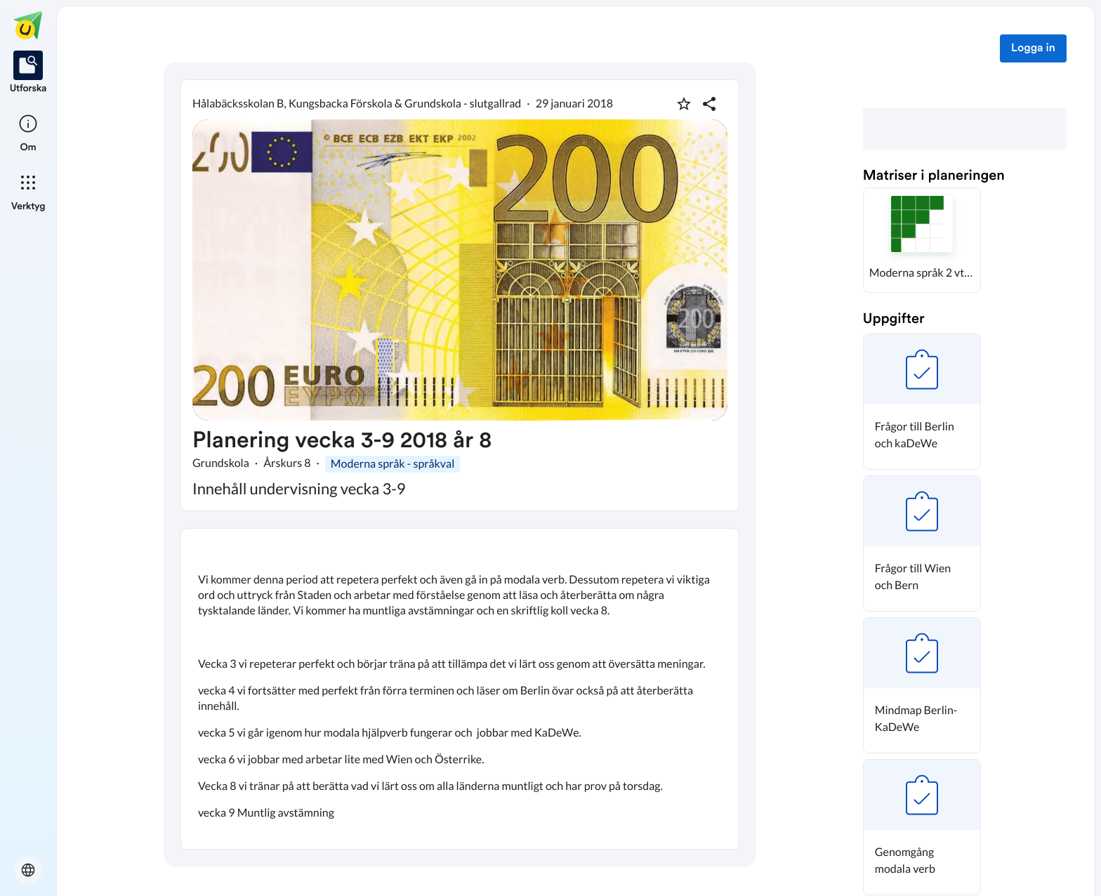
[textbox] (460, 689)
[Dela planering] (709, 104)
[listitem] (28, 73)
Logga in (1033, 48)
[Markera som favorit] (684, 104)
